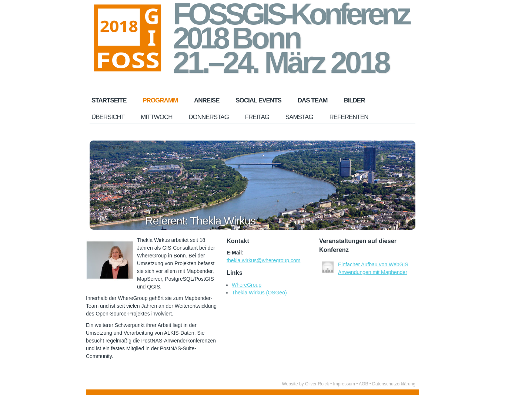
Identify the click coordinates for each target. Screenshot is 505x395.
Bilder (354, 100)
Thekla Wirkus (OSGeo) (259, 293)
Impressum (344, 383)
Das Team (313, 100)
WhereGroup (246, 285)
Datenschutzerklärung (393, 383)
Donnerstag (208, 117)
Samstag (299, 117)
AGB (363, 383)
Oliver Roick (317, 383)
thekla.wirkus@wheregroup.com (263, 260)
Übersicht (107, 117)
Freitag (257, 117)
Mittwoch (156, 117)
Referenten (348, 117)
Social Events (258, 100)
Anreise (207, 100)
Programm (160, 100)
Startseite (109, 100)
